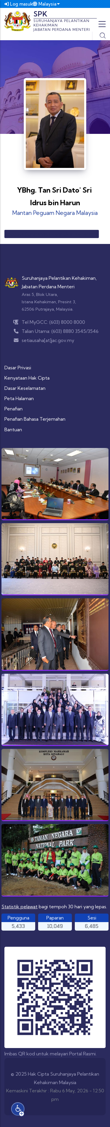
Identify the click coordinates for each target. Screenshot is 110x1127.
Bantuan (13, 429)
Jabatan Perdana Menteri (48, 286)
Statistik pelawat (19, 906)
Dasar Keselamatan (24, 388)
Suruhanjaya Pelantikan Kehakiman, (59, 278)
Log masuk (18, 4)
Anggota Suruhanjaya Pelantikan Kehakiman (51, 234)
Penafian (13, 409)
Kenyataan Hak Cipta (27, 378)
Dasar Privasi (17, 367)
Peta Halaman (19, 398)
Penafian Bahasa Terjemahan (34, 419)
